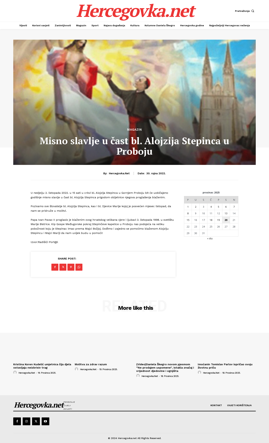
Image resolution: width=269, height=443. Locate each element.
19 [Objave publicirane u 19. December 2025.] (218, 220)
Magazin (134, 129)
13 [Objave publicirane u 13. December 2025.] (226, 213)
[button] (245, 11)
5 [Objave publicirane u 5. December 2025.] (218, 206)
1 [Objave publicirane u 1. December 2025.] (188, 206)
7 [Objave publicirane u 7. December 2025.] (234, 206)
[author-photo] (15, 372)
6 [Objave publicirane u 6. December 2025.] (226, 206)
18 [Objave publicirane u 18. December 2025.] (211, 220)
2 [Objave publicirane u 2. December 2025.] (195, 206)
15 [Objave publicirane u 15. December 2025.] (188, 220)
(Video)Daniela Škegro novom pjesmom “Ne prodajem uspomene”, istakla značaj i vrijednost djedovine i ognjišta (165, 368)
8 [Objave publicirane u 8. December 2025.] (188, 213)
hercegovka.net (119, 173)
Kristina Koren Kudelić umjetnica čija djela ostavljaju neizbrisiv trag (42, 366)
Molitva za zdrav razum (91, 364)
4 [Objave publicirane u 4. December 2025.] (211, 206)
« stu (210, 238)
